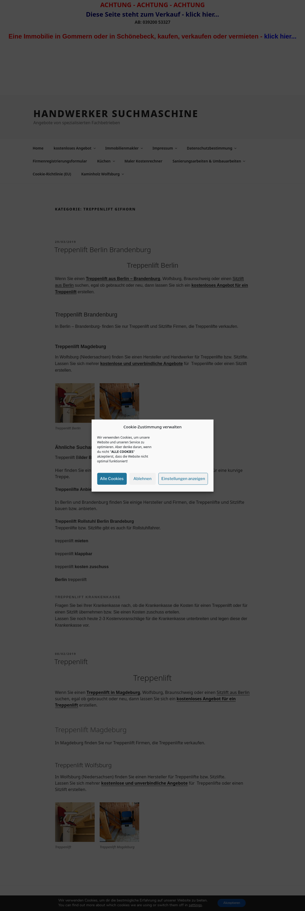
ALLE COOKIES (122, 451)
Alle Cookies (112, 478)
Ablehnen (142, 478)
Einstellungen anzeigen (183, 478)
